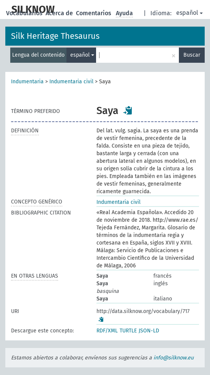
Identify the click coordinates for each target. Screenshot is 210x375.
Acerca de (60, 13)
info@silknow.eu (173, 357)
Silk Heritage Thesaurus (55, 36)
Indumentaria (27, 81)
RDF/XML (107, 330)
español (189, 12)
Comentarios (94, 13)
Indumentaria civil (71, 81)
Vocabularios (25, 13)
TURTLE (128, 330)
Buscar (191, 55)
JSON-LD (149, 330)
